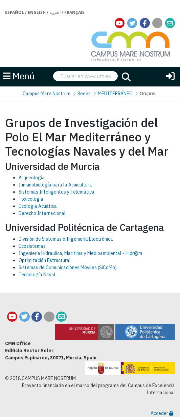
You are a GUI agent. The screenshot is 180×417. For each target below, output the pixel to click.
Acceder (162, 413)
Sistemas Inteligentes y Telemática (56, 192)
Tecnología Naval (37, 275)
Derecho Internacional (42, 213)
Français (74, 12)
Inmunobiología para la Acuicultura (55, 185)
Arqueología (32, 178)
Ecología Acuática (38, 206)
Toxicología (31, 199)
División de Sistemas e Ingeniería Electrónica (66, 239)
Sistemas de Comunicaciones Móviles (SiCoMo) (68, 267)
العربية (55, 12)
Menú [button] (19, 76)
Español (14, 12)
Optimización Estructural (45, 260)
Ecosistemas (32, 246)
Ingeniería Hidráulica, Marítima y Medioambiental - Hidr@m (80, 253)
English (37, 12)
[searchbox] (85, 76)
